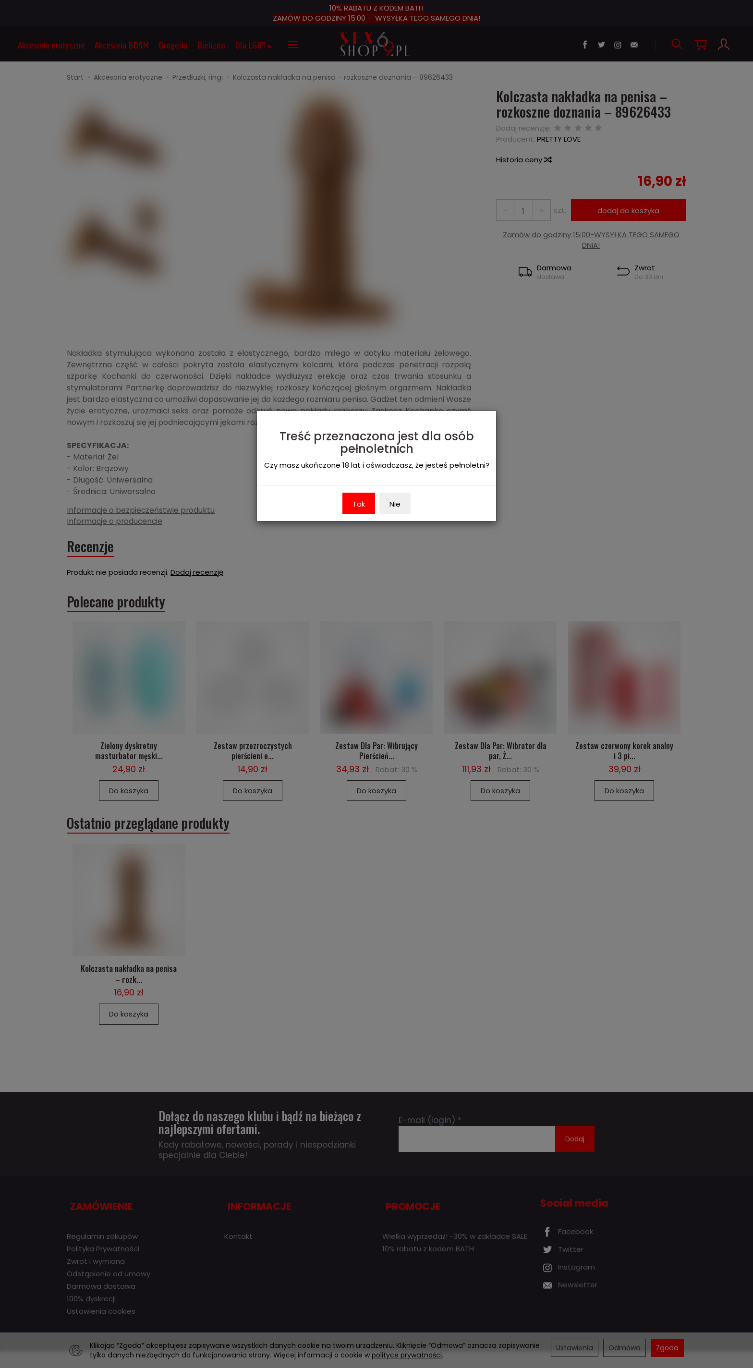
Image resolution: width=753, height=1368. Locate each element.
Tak (358, 504)
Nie (395, 504)
